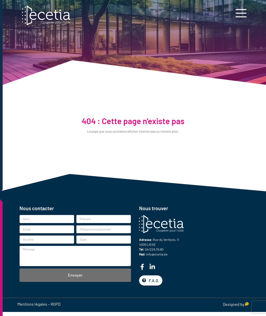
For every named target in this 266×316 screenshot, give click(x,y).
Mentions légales (32, 304)
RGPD (55, 304)
